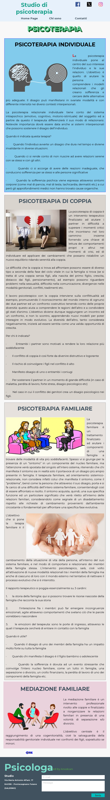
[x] (89, 4)
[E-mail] (73, 777)
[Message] (73, 786)
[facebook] (78, 4)
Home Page (29, 18)
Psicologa (28, 767)
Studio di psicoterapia (34, 8)
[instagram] (101, 4)
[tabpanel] (55, 116)
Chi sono (55, 18)
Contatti (81, 18)
